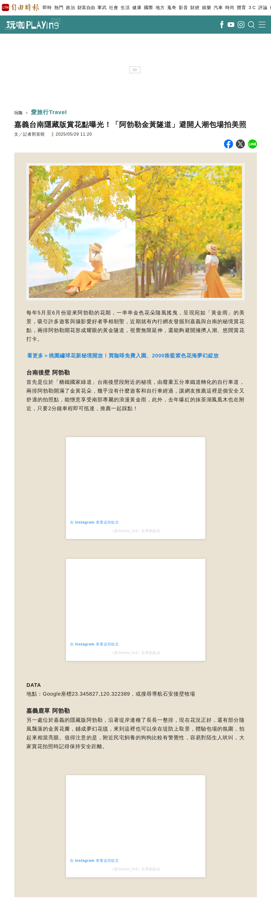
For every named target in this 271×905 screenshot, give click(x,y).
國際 (148, 7)
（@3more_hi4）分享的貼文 (135, 531)
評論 (262, 7)
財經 (194, 7)
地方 (160, 7)
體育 (241, 7)
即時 (47, 7)
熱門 (58, 7)
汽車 (218, 7)
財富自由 (86, 7)
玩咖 (18, 113)
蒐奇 (171, 7)
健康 (136, 7)
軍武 (101, 7)
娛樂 (206, 7)
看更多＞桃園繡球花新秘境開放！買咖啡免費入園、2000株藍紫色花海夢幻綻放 (123, 355)
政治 (70, 7)
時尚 (229, 7)
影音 (183, 7)
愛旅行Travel (49, 112)
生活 (125, 7)
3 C (252, 7)
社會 (113, 7)
